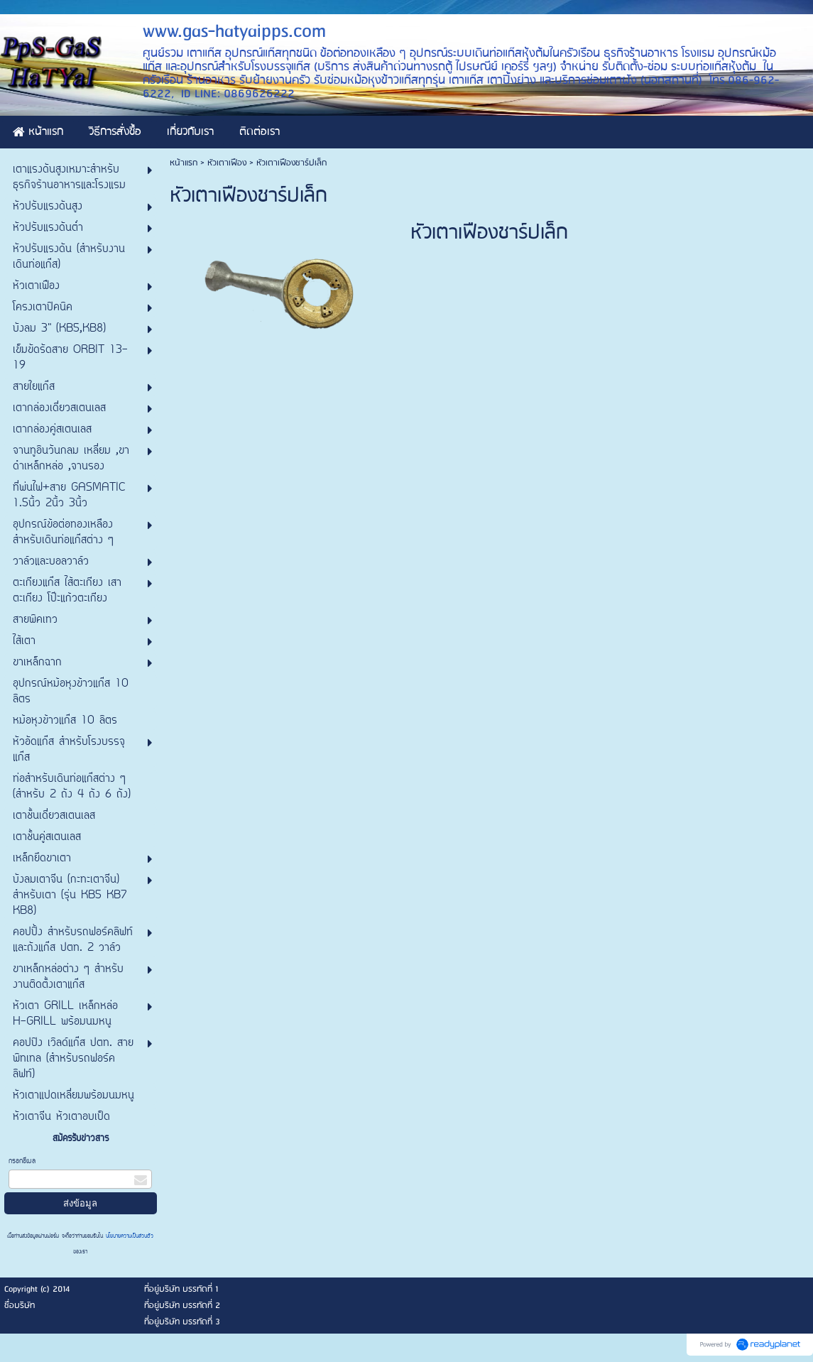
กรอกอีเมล (22, 1161)
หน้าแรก (183, 163)
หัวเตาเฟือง (228, 163)
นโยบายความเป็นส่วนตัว (128, 1236)
